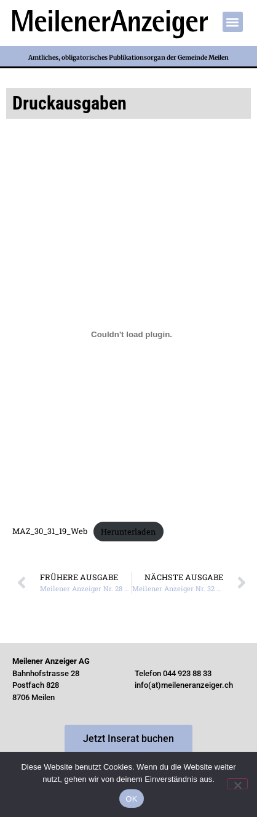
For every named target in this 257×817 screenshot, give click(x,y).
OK (131, 798)
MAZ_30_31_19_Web (49, 531)
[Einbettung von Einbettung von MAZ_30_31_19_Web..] (131, 334)
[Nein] (237, 783)
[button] (233, 22)
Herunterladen (128, 531)
